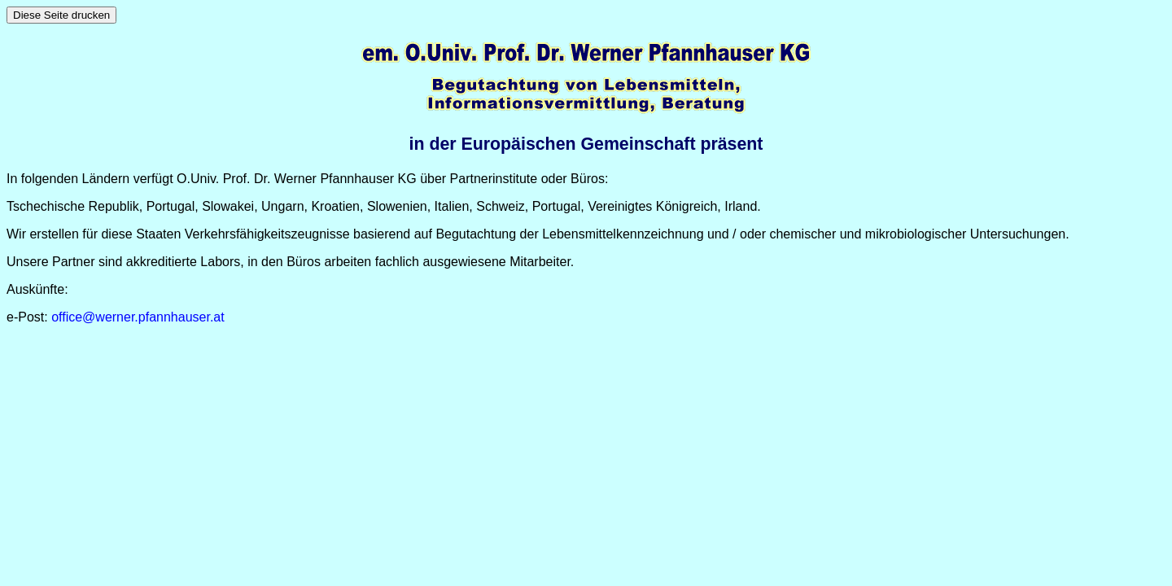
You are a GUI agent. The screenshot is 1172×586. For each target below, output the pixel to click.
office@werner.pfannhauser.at (138, 317)
